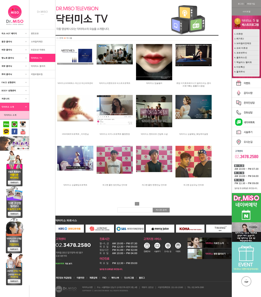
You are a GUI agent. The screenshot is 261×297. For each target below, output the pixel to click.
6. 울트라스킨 (240, 57)
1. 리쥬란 (238, 34)
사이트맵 (246, 11)
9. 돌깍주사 (239, 71)
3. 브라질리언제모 (242, 43)
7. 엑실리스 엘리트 (243, 62)
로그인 (241, 4)
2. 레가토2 (239, 38)
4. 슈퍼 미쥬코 (241, 48)
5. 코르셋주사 (240, 53)
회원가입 (251, 4)
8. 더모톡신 (239, 67)
